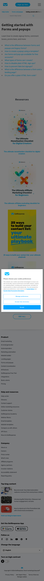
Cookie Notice (30, 288)
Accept (22, 307)
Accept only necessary (22, 301)
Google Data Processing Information (13, 290)
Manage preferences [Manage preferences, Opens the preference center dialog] (22, 296)
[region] (22, 290)
